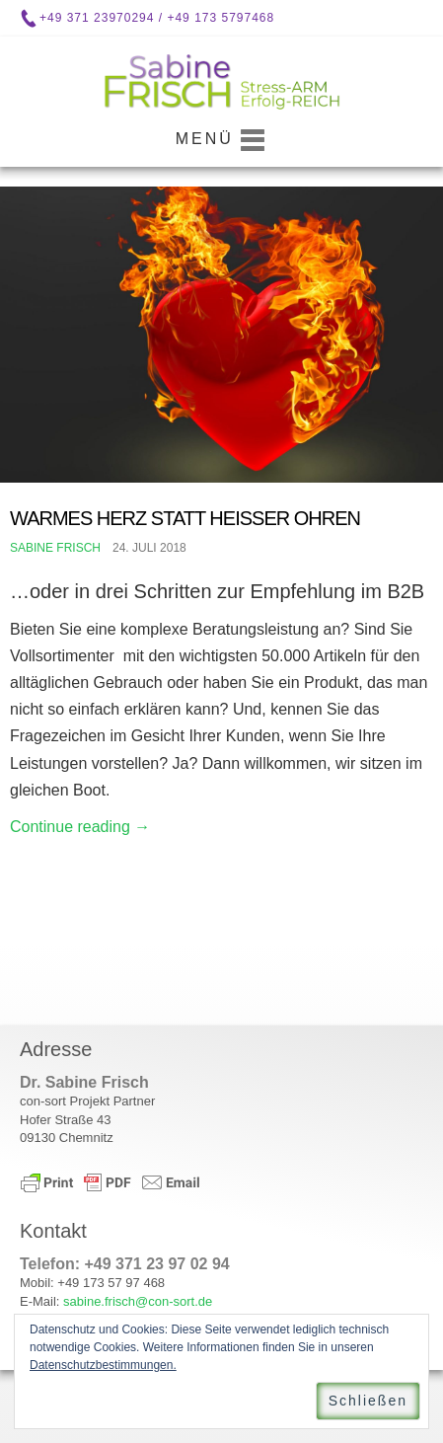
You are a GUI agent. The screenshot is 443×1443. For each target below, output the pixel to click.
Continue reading (80, 826)
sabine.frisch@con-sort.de (137, 1301)
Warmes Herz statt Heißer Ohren (185, 518)
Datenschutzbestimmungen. (103, 1365)
